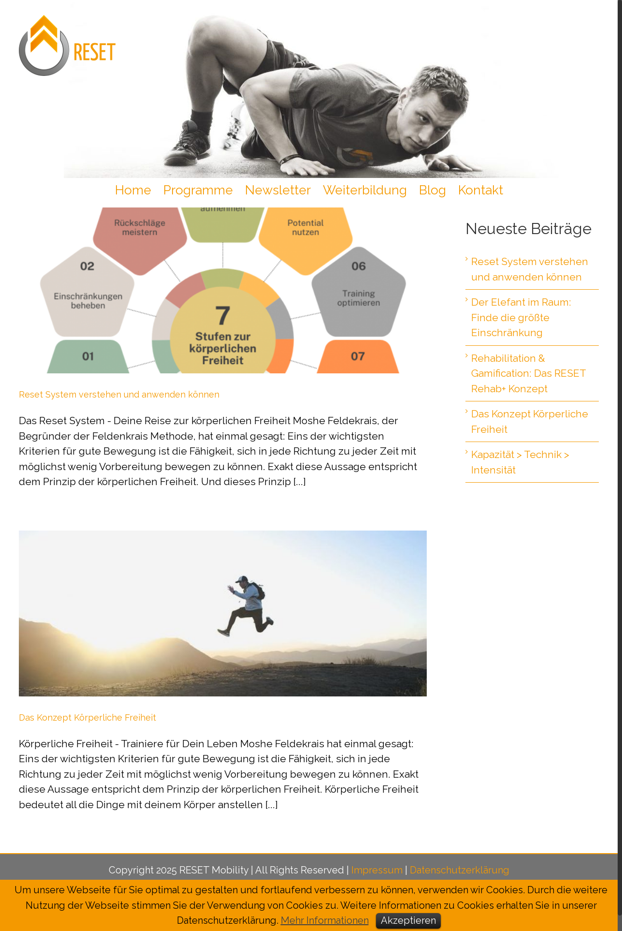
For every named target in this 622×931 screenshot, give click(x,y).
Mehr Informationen (325, 920)
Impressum (377, 870)
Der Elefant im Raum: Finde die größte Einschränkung (521, 317)
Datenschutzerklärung (459, 870)
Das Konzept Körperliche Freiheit (87, 717)
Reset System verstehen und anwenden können (119, 394)
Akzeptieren (408, 920)
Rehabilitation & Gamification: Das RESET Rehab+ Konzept (528, 373)
